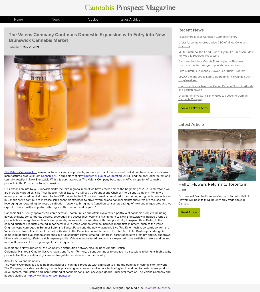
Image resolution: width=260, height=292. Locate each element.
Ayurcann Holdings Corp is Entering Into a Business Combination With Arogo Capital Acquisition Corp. (210, 63)
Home (18, 19)
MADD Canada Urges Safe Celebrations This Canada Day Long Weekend (214, 78)
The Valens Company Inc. (20, 172)
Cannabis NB (49, 176)
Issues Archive (130, 19)
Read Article (189, 212)
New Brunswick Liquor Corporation (100, 176)
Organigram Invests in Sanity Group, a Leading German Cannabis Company (213, 97)
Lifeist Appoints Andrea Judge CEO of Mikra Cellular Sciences (211, 44)
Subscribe (164, 288)
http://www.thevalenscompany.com (49, 275)
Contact (151, 288)
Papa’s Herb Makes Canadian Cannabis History (207, 37)
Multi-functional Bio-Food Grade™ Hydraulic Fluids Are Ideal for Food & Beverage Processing (216, 53)
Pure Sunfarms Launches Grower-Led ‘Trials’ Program (211, 71)
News (56, 19)
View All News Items (194, 108)
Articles (93, 19)
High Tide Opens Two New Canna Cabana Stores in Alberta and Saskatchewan (215, 88)
